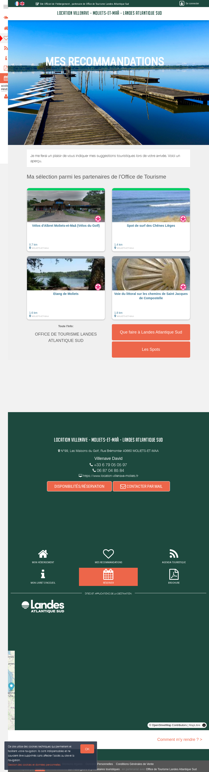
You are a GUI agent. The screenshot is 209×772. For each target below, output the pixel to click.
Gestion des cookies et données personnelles (34, 764)
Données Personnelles (101, 764)
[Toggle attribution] (204, 725)
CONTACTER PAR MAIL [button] (143, 486)
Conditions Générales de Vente (137, 764)
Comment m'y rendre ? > (179, 739)
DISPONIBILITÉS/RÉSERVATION (81, 486)
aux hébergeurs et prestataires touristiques (96, 769)
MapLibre (194, 725)
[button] (68, 222)
